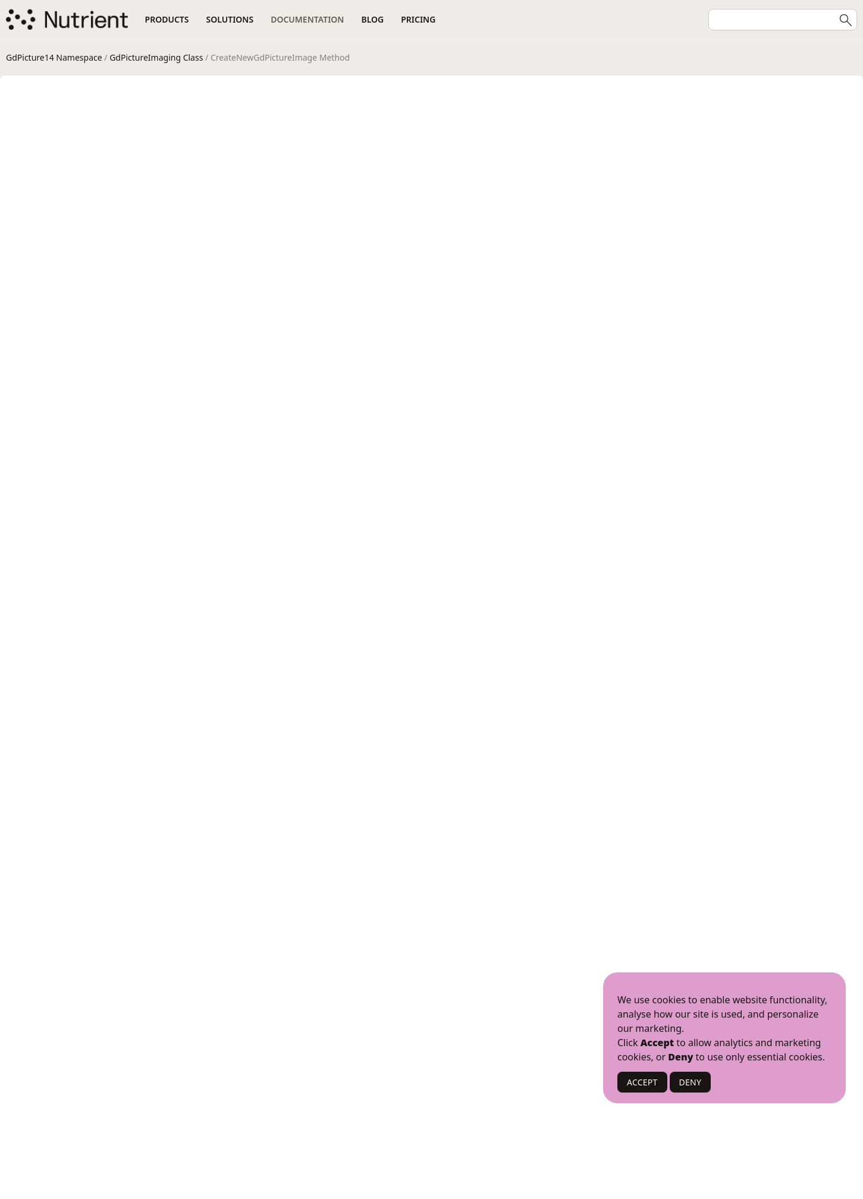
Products (167, 19)
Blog (372, 19)
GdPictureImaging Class (156, 57)
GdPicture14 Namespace (54, 57)
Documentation (307, 19)
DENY (690, 1082)
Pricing (418, 19)
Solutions (230, 19)
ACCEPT (642, 1082)
